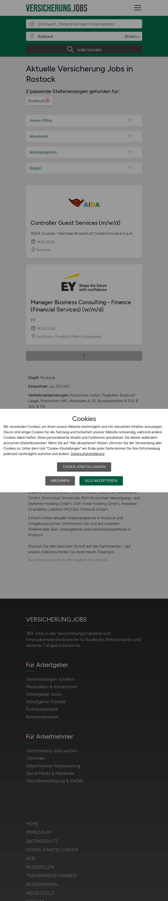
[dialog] (84, 450)
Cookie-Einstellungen (84, 467)
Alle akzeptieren (101, 481)
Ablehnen (60, 481)
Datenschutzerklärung (87, 454)
